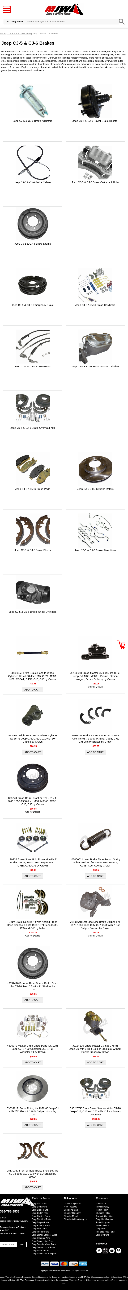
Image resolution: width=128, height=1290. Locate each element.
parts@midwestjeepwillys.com (14, 1221)
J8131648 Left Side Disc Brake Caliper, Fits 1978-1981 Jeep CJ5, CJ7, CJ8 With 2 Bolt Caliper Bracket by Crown (95, 925)
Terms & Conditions (105, 1216)
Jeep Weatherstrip (40, 1250)
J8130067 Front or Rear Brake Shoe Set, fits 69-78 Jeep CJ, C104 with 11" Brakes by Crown (32, 1173)
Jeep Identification (104, 1219)
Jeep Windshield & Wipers (44, 1253)
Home (3, 33)
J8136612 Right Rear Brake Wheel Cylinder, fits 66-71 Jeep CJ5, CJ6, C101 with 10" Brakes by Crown (32, 738)
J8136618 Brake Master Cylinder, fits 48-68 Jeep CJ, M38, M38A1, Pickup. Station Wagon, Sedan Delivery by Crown (95, 676)
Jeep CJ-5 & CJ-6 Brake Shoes (33, 550)
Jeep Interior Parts (40, 1232)
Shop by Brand (71, 1210)
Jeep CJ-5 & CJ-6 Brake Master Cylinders (95, 366)
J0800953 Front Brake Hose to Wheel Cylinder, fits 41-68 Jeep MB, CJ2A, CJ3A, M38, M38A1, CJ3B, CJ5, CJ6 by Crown (32, 676)
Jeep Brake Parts (40, 1210)
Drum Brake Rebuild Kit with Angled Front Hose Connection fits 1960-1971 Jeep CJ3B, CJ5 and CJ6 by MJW (32, 925)
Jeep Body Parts (39, 1207)
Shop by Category (72, 1213)
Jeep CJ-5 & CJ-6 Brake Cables (32, 182)
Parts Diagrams (103, 1222)
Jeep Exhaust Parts (41, 1225)
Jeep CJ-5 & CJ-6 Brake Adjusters (32, 120)
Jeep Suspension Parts (42, 1241)
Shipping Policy (103, 1213)
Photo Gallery (102, 1225)
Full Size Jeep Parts (105, 1232)
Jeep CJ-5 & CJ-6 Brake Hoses (33, 366)
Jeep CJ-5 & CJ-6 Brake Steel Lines (95, 550)
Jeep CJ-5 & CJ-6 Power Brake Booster (95, 120)
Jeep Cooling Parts (41, 1216)
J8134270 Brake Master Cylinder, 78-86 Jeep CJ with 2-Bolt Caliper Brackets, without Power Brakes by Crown (95, 1048)
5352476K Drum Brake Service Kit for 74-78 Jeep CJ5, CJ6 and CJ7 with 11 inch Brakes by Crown (95, 1111)
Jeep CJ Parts (102, 1235)
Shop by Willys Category (75, 1219)
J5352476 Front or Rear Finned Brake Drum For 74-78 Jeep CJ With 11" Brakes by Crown (32, 986)
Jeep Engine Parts (40, 1222)
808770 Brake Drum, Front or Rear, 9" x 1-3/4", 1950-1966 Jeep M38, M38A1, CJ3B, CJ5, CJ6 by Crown (32, 801)
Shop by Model (71, 1216)
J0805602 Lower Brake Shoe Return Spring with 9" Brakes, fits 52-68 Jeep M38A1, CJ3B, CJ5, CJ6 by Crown (95, 862)
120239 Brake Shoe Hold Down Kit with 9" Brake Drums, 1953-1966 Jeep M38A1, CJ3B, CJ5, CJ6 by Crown (32, 862)
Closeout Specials (72, 1203)
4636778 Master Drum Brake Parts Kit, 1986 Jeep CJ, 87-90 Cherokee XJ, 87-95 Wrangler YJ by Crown (32, 1048)
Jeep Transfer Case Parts (44, 1244)
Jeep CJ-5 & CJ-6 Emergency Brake (33, 304)
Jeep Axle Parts (39, 1203)
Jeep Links (101, 1228)
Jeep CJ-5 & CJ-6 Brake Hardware (95, 304)
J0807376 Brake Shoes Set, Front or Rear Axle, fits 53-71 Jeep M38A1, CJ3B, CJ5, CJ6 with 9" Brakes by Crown (95, 738)
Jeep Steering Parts (41, 1238)
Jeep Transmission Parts (43, 1247)
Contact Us (101, 1203)
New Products (70, 1207)
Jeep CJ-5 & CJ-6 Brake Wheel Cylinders (33, 611)
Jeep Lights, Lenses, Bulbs (44, 1235)
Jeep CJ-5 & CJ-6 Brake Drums (32, 243)
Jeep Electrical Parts (41, 1219)
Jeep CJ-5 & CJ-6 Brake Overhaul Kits (32, 427)
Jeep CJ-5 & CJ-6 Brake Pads (32, 488)
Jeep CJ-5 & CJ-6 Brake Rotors (95, 488)
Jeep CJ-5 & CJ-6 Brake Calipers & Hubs (95, 182)
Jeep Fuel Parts (39, 1228)
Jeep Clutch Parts (40, 1213)
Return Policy (102, 1210)
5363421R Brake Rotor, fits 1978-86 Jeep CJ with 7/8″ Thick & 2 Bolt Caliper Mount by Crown (33, 1111)
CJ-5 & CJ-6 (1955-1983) (19, 33)
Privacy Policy (102, 1207)
